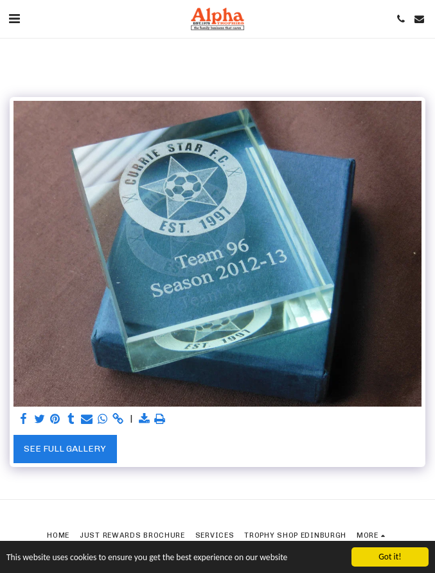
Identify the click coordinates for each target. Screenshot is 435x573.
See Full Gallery (65, 448)
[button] (14, 18)
